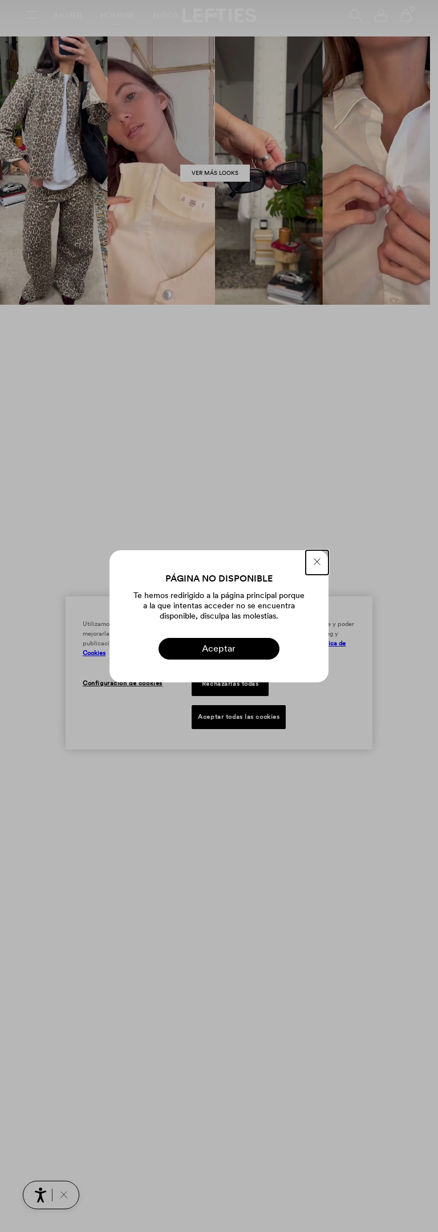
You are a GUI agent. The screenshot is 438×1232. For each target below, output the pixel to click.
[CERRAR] (317, 562)
